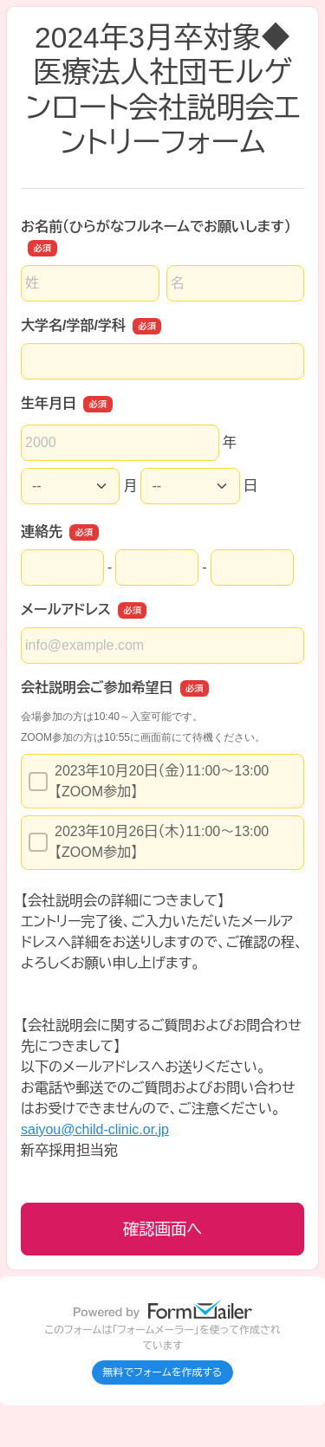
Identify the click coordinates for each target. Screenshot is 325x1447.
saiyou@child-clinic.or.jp (95, 1129)
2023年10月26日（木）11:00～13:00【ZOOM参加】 (149, 842)
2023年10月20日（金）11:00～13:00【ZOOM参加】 (149, 781)
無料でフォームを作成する (163, 1372)
